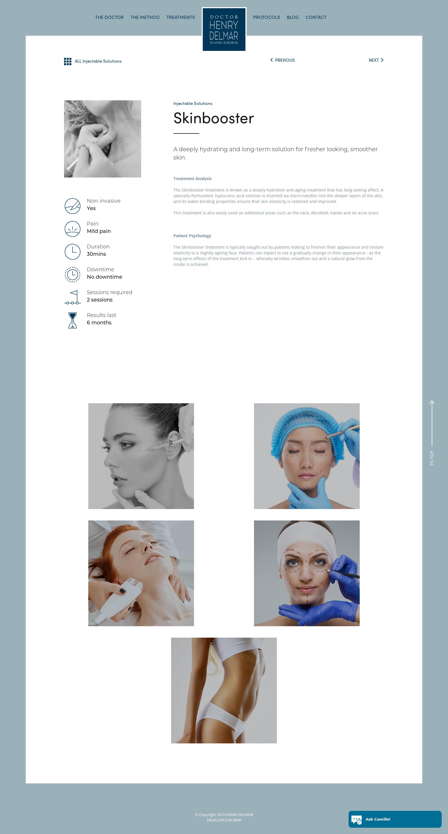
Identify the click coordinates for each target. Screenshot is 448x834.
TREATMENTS (181, 17)
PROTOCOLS (266, 17)
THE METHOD (145, 17)
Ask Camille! (378, 820)
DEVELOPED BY (220, 820)
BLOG (293, 17)
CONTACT (316, 17)
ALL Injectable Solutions (93, 61)
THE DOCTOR (109, 17)
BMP (237, 820)
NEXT (376, 60)
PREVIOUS (282, 60)
